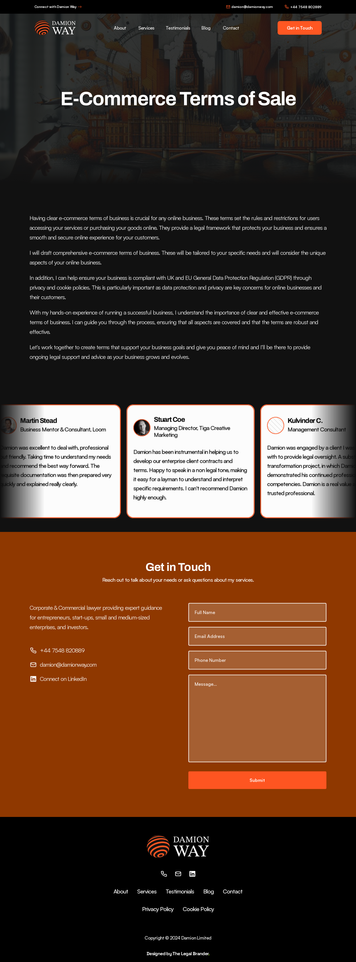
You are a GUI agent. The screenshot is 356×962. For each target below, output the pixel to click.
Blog (205, 28)
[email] (178, 873)
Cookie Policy (198, 909)
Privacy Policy (158, 909)
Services (146, 28)
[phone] (164, 873)
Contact (231, 28)
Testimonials (178, 28)
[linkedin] (192, 873)
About (120, 28)
